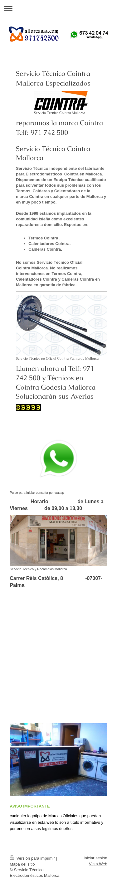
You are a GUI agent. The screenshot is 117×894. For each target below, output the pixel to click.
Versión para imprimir (33, 858)
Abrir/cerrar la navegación (58, 8)
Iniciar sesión (95, 858)
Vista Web (98, 864)
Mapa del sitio (22, 864)
